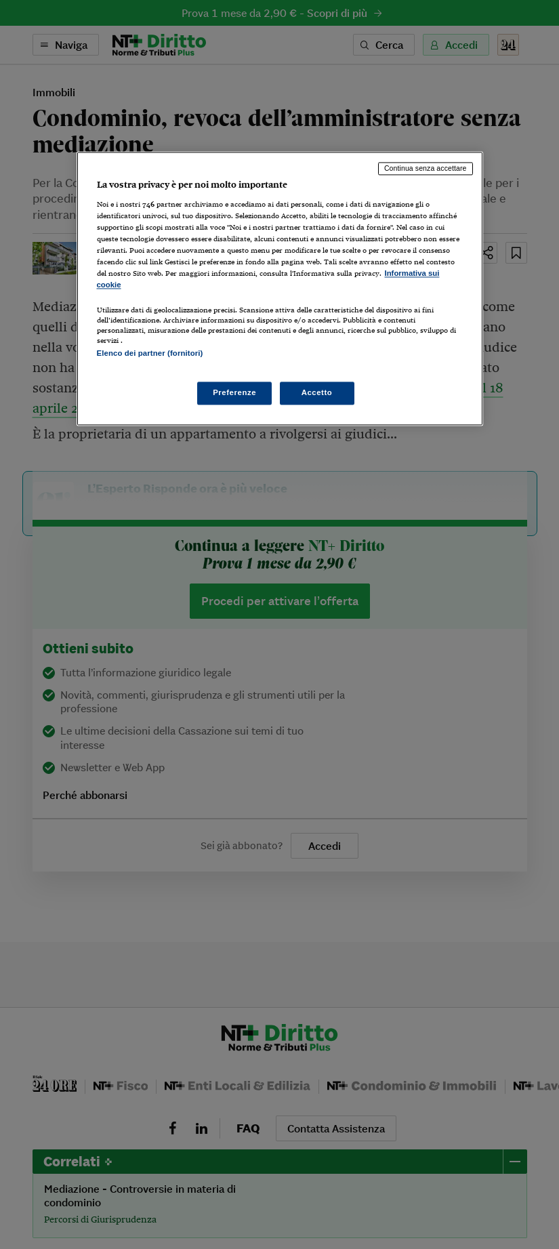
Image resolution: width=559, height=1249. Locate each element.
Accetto (317, 392)
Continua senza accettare (425, 169)
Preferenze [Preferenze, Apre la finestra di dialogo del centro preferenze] (234, 392)
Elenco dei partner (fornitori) (150, 353)
